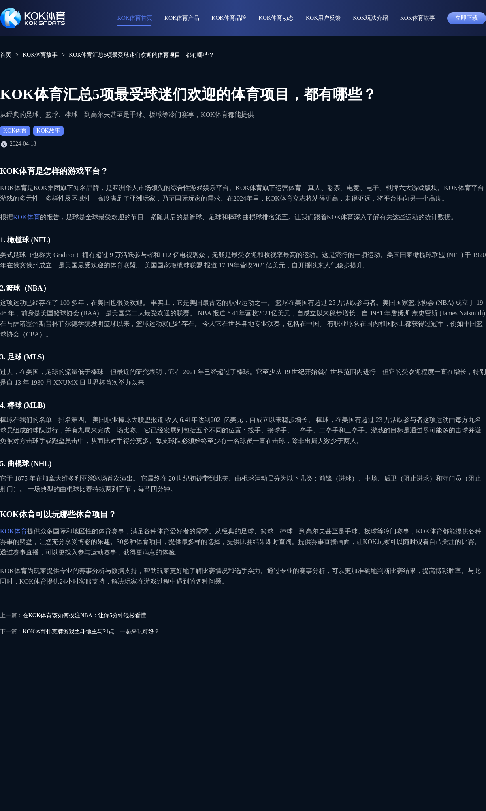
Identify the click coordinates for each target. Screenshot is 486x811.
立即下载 (466, 18)
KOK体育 (15, 131)
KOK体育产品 (181, 18)
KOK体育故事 (417, 18)
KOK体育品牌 (228, 18)
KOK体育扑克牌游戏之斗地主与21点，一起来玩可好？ (91, 632)
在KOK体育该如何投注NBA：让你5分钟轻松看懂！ (87, 615)
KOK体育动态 (276, 18)
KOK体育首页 (134, 18)
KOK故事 (48, 131)
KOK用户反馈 (323, 18)
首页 (5, 55)
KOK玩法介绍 (370, 18)
